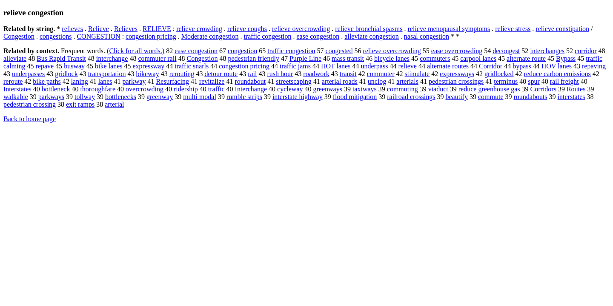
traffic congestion (267, 36)
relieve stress (512, 28)
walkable (15, 96)
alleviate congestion (371, 36)
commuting (402, 89)
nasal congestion (426, 36)
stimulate (417, 73)
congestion (242, 50)
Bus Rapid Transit (61, 58)
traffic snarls (192, 66)
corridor (586, 50)
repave (45, 66)
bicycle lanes (392, 58)
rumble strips (244, 96)
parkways (51, 96)
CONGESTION (98, 36)
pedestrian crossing (29, 104)
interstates (571, 96)
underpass (374, 66)
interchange (112, 58)
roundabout (250, 81)
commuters (435, 58)
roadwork (316, 73)
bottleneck (56, 89)
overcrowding (144, 89)
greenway (159, 96)
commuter (381, 73)
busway (74, 66)
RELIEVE (157, 28)
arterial (114, 104)
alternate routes (448, 66)
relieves (72, 28)
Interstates (17, 89)
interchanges (547, 50)
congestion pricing (151, 36)
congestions (56, 36)
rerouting (182, 73)
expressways (457, 73)
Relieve (98, 28)
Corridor (490, 66)
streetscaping (294, 81)
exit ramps (80, 104)
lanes (105, 81)
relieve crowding (199, 28)
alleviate (14, 58)
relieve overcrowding (301, 28)
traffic (216, 89)
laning (79, 81)
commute (491, 96)
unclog (377, 81)
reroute (13, 81)
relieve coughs (247, 28)
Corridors (543, 89)
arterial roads (340, 81)
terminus (506, 81)
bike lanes (108, 66)
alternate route (526, 58)
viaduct (438, 89)
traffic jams (295, 66)
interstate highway (297, 96)
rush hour (280, 73)
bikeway (147, 73)
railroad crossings (411, 96)
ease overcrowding (456, 50)
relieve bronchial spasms (368, 28)
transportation (107, 73)
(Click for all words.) (135, 50)
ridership (186, 89)
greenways (327, 89)
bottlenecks (120, 96)
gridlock (66, 73)
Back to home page (29, 118)
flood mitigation (355, 96)
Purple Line (305, 58)
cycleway (290, 89)
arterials (407, 81)
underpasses (28, 73)
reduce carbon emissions (557, 73)
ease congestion (317, 36)
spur (534, 81)
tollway (84, 96)
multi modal (199, 96)
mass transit (348, 58)
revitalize (212, 81)
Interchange (251, 89)
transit (348, 73)
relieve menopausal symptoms (449, 28)
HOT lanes (335, 66)
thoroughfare (97, 89)
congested (338, 50)
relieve (407, 66)
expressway (149, 66)
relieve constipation (562, 28)
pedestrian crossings (456, 81)
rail (252, 73)
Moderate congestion (210, 36)
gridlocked (498, 73)
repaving (594, 66)
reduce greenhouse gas (489, 89)
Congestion (18, 36)
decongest (506, 50)
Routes (576, 89)
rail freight (564, 81)
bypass (522, 66)
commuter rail (157, 58)
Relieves (125, 28)
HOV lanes (556, 66)
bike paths (46, 81)
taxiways (364, 89)
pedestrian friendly (253, 58)
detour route (221, 73)
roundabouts (530, 96)
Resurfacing (172, 81)
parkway (134, 81)
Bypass (566, 58)
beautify (457, 96)
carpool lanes (478, 58)
